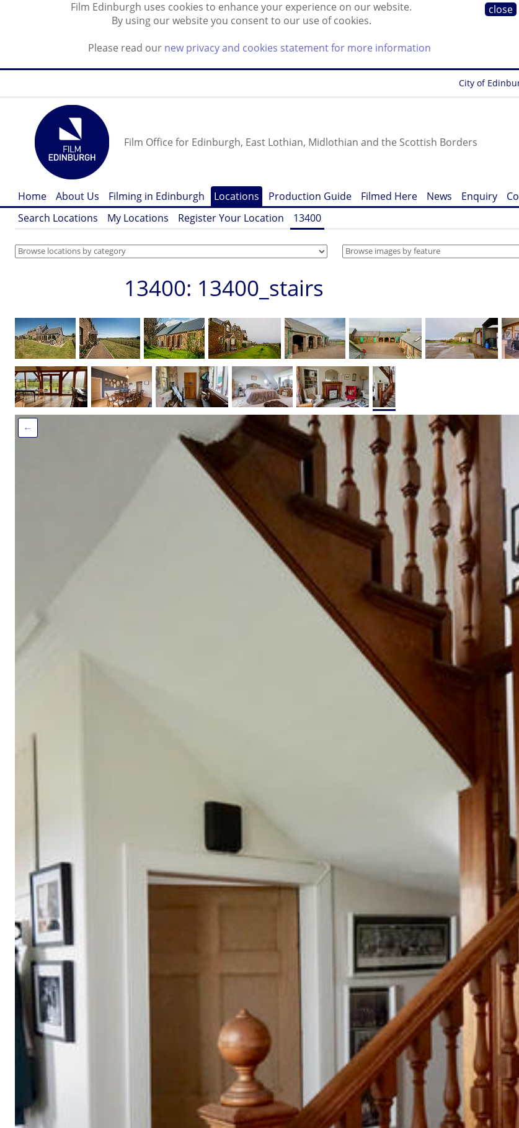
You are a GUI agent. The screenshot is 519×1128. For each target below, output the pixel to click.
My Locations (138, 218)
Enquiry (479, 196)
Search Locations (58, 218)
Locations (236, 196)
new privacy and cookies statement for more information (297, 48)
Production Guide (310, 196)
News (439, 196)
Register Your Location (231, 218)
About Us (77, 196)
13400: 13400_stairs (224, 287)
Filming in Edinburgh (157, 196)
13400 (307, 218)
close (501, 9)
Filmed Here (389, 196)
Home (32, 196)
